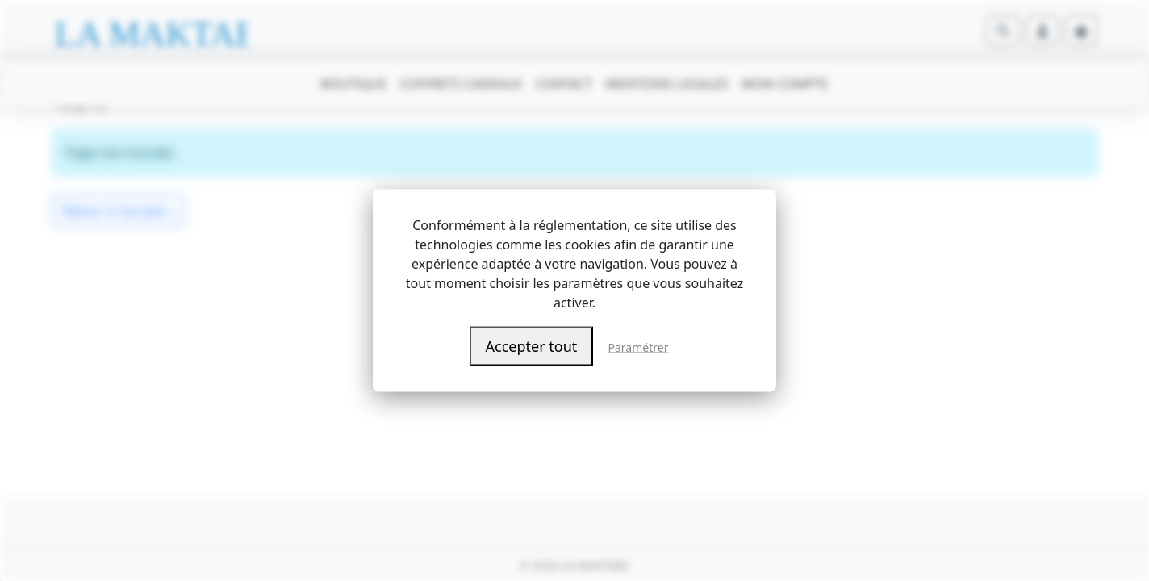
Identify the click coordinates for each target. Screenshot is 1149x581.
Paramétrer (638, 347)
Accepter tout (532, 346)
